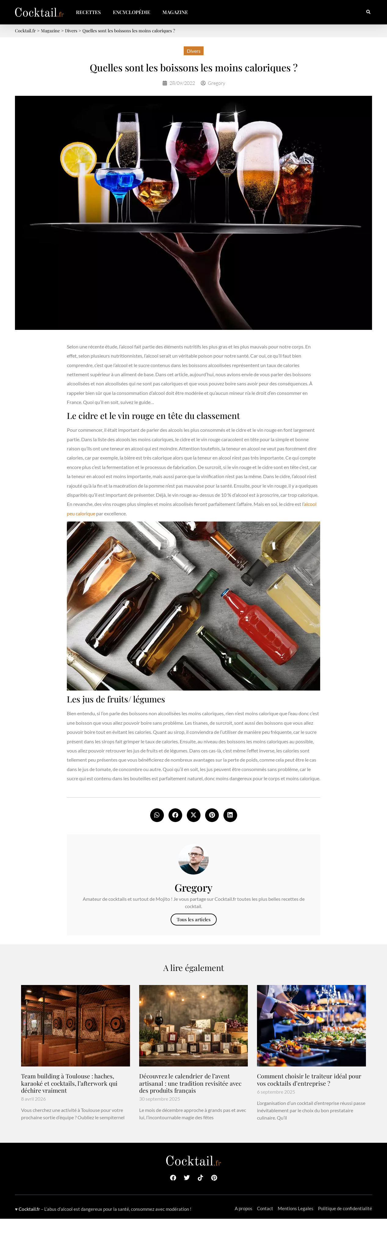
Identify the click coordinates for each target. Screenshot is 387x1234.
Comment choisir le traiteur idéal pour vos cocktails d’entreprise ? (309, 1079)
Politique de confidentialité (345, 1208)
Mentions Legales (295, 1208)
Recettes (88, 12)
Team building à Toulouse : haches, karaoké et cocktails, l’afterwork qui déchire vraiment (69, 1083)
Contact (265, 1208)
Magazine (175, 12)
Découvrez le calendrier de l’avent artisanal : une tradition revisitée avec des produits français (190, 1083)
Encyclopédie (131, 12)
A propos (243, 1208)
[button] (368, 12)
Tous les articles (194, 919)
